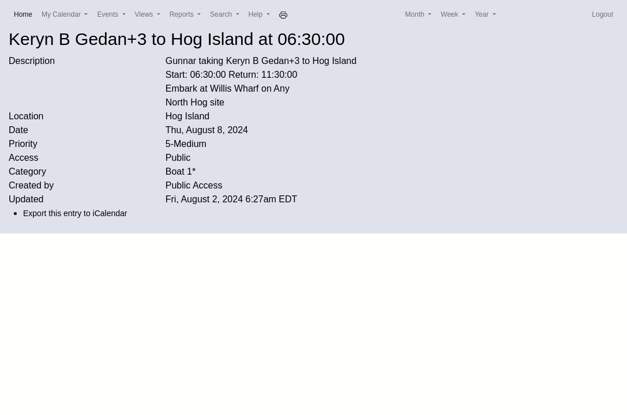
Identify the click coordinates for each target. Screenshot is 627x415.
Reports (183, 14)
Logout (602, 14)
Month (415, 14)
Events (108, 14)
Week (450, 14)
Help (257, 14)
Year (483, 14)
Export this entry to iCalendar (75, 213)
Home (25, 13)
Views (145, 14)
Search (222, 14)
